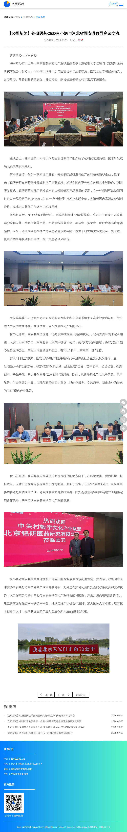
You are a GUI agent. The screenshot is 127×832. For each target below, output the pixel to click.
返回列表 (80, 694)
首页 (17, 17)
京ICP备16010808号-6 (100, 827)
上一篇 (46, 695)
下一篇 (63, 695)
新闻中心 (28, 17)
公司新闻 (40, 17)
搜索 (115, 4)
